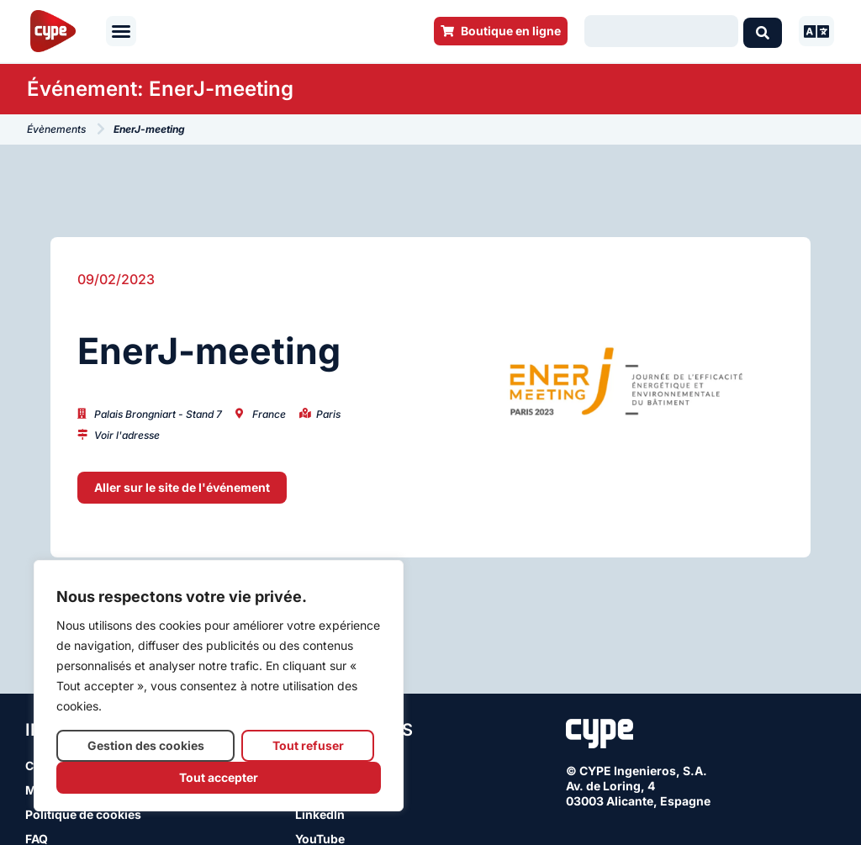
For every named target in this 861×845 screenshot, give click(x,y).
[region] (219, 685)
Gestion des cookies (145, 745)
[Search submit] (762, 31)
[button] (121, 31)
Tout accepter (218, 777)
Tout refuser (308, 745)
